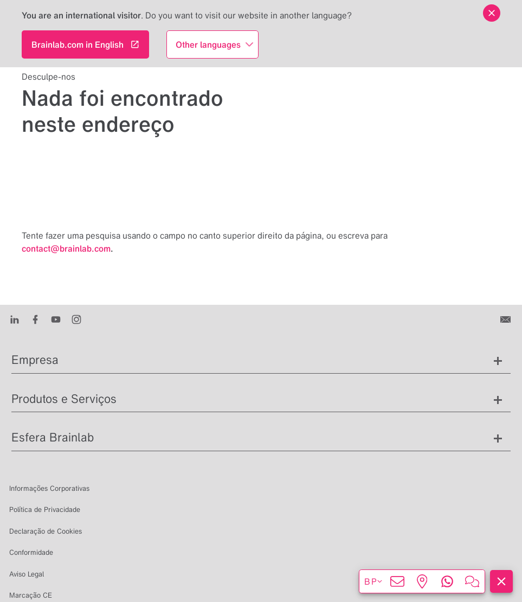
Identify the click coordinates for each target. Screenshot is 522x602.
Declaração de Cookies (45, 531)
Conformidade (31, 552)
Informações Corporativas (49, 488)
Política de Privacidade (44, 509)
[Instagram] (76, 318)
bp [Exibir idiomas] (373, 581)
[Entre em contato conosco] (506, 318)
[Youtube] (55, 318)
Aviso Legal (26, 574)
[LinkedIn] (14, 318)
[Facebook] (35, 318)
